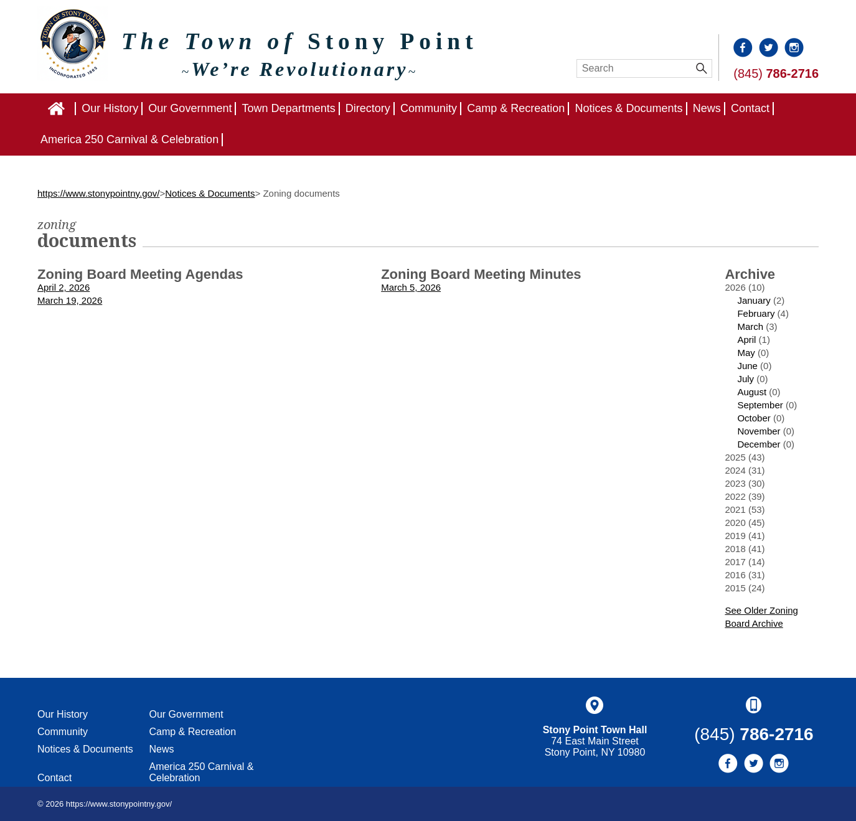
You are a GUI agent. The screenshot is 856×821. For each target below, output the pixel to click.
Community (428, 108)
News (707, 108)
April (746, 339)
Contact (750, 108)
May (746, 352)
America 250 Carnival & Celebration (129, 139)
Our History (110, 108)
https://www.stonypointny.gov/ (98, 193)
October (753, 418)
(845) (776, 73)
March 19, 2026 (69, 300)
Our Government (190, 108)
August (751, 392)
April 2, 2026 (63, 287)
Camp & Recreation (516, 108)
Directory (368, 108)
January (753, 300)
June (747, 365)
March (750, 326)
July (745, 378)
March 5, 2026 (411, 287)
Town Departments (289, 108)
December (758, 444)
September (760, 405)
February (755, 313)
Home (75, 108)
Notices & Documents (628, 108)
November (758, 431)
